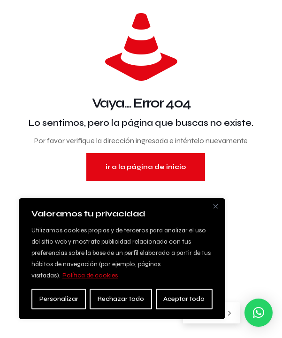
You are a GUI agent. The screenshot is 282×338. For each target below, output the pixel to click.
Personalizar (58, 299)
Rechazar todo (121, 299)
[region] (122, 258)
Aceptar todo (184, 299)
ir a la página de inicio (146, 167)
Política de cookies (90, 275)
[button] (258, 313)
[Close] (215, 206)
